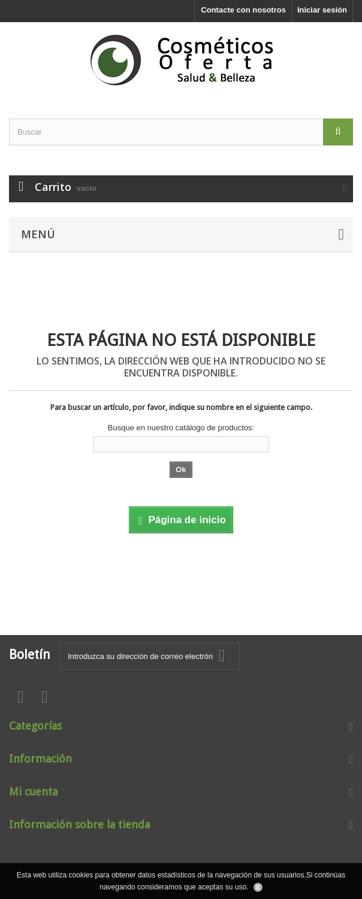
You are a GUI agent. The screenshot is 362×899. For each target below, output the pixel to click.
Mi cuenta (33, 791)
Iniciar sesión (322, 9)
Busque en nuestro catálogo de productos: (181, 427)
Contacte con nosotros (243, 9)
